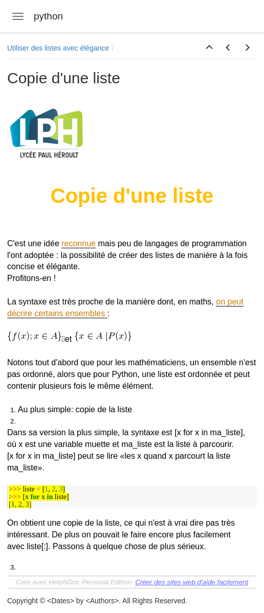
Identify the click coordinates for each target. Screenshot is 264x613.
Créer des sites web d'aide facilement (191, 582)
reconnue (78, 243)
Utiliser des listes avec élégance (58, 48)
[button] (209, 48)
